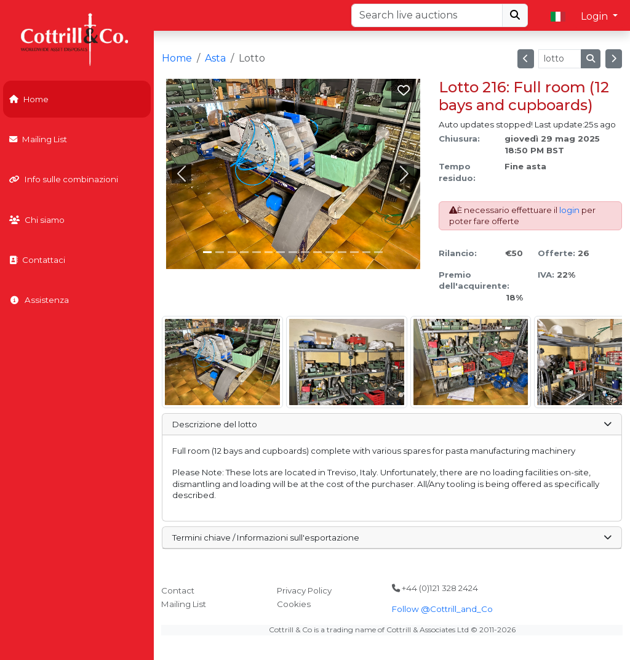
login (569, 210)
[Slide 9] (317, 252)
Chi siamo (37, 220)
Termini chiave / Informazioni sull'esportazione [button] (391, 537)
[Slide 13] (366, 252)
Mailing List (38, 139)
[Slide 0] (207, 252)
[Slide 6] (280, 252)
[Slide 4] (256, 252)
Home (29, 99)
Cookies (294, 604)
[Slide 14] (378, 252)
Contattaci (37, 260)
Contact (177, 590)
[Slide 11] (342, 252)
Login (595, 16)
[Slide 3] (244, 252)
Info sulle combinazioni (63, 179)
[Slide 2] (232, 252)
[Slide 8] (305, 252)
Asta (215, 58)
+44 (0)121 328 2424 (435, 588)
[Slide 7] (293, 252)
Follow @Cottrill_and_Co (442, 609)
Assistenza (39, 300)
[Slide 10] (329, 252)
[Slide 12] (354, 252)
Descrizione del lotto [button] (391, 424)
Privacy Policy (304, 590)
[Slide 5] (269, 252)
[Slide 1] (219, 252)
